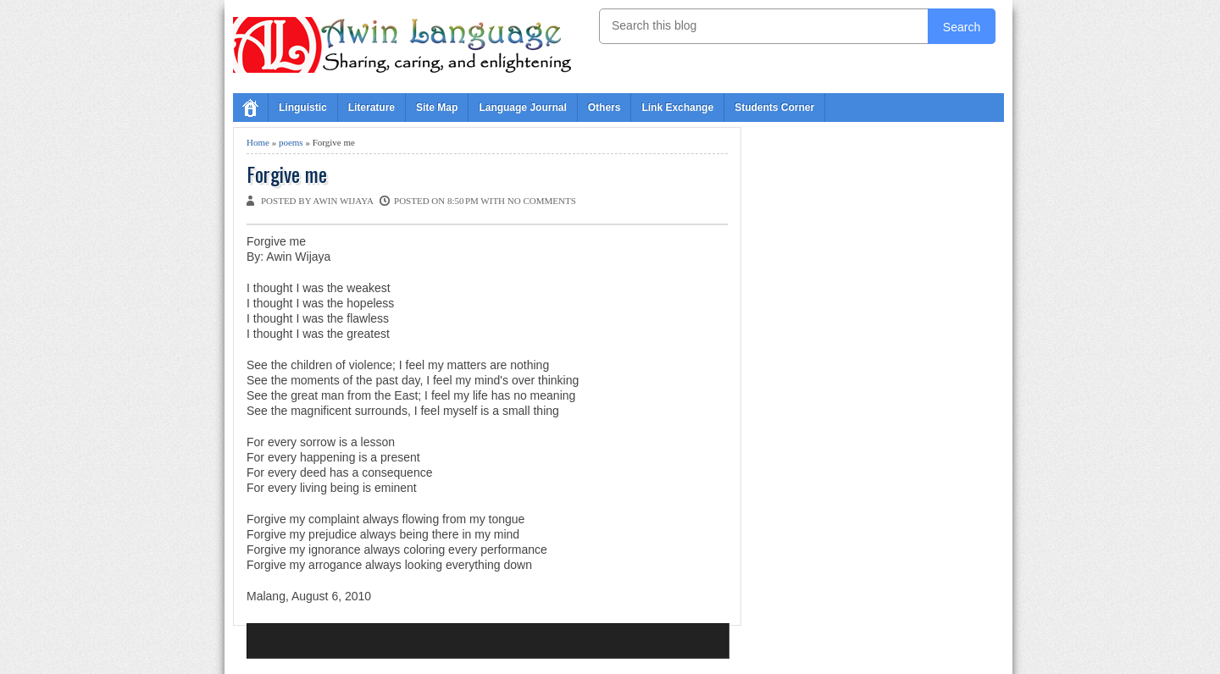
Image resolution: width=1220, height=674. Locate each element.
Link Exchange (677, 107)
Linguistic (303, 107)
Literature (371, 107)
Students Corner (774, 107)
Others (604, 107)
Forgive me (287, 174)
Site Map (437, 107)
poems (291, 142)
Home (258, 142)
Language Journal (522, 107)
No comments (541, 201)
